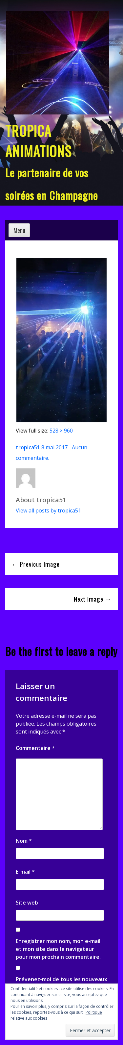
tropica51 (28, 447)
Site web (27, 902)
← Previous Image (35, 564)
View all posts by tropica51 (48, 510)
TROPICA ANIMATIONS (38, 140)
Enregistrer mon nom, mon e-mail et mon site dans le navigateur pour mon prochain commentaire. (58, 948)
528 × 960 (61, 430)
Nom (24, 840)
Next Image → (93, 599)
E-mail (25, 871)
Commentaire (35, 748)
